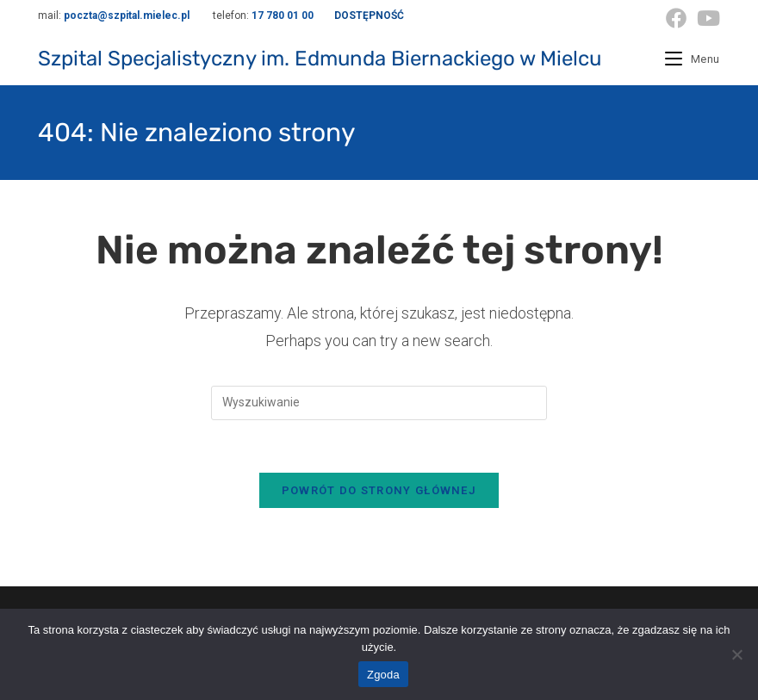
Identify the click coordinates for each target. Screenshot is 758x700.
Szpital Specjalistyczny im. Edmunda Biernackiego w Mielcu (319, 58)
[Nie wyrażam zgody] (736, 654)
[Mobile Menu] (692, 59)
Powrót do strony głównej (379, 490)
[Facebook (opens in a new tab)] (676, 18)
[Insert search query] (379, 403)
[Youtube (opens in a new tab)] (706, 18)
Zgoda (383, 674)
